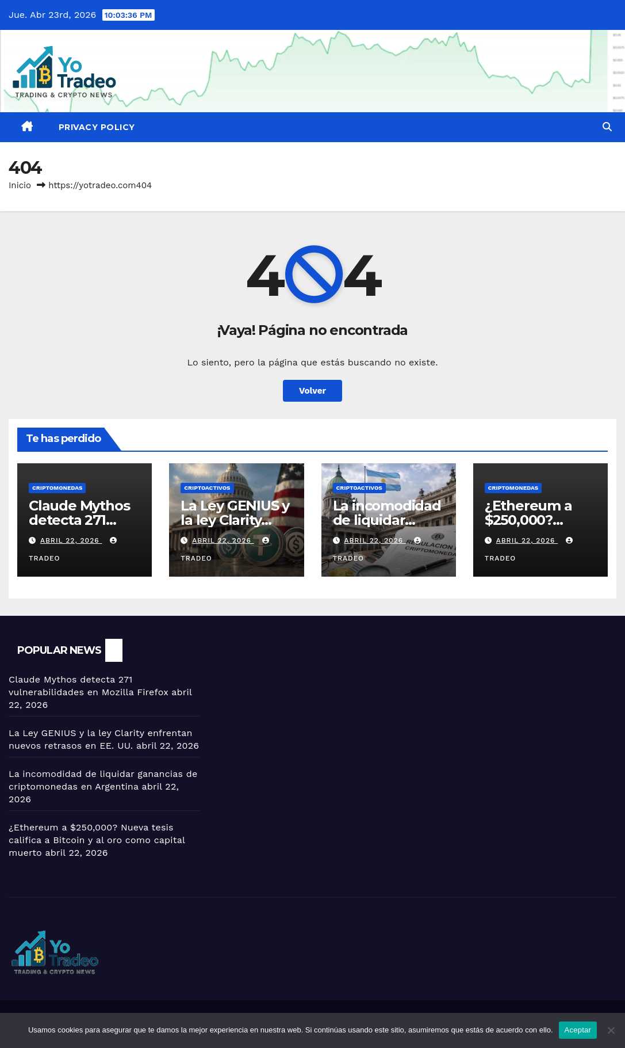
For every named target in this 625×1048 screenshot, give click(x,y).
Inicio (20, 185)
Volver (312, 391)
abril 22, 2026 (71, 540)
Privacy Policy (97, 127)
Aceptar (578, 1030)
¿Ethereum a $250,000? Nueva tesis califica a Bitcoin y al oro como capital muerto (97, 840)
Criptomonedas (57, 488)
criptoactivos (207, 488)
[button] (607, 126)
